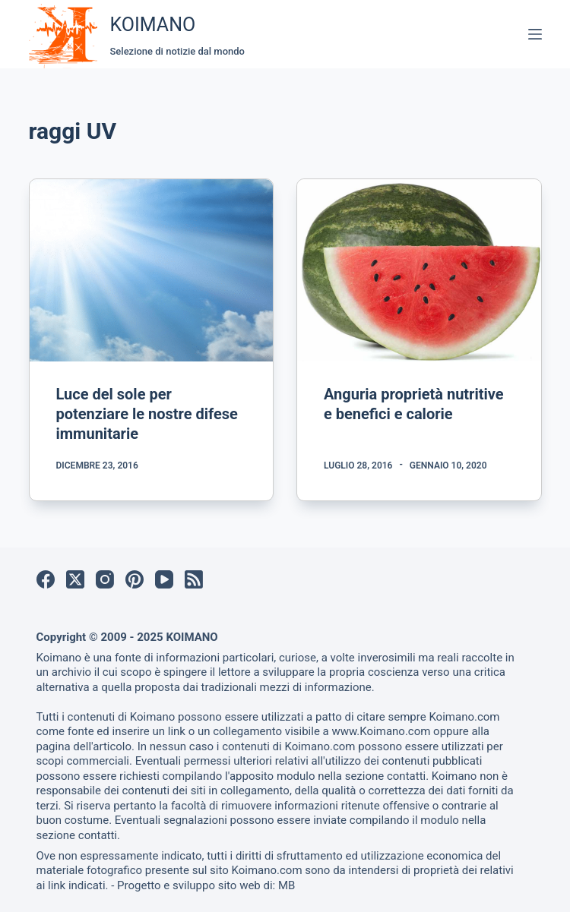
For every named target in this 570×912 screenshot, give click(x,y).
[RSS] (194, 579)
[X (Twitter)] (75, 579)
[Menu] (535, 34)
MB (286, 885)
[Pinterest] (134, 579)
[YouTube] (164, 579)
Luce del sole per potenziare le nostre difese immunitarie (147, 414)
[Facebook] (45, 579)
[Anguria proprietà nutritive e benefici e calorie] (419, 270)
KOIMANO (153, 25)
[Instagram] (105, 579)
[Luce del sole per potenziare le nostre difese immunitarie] (152, 270)
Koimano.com (464, 717)
